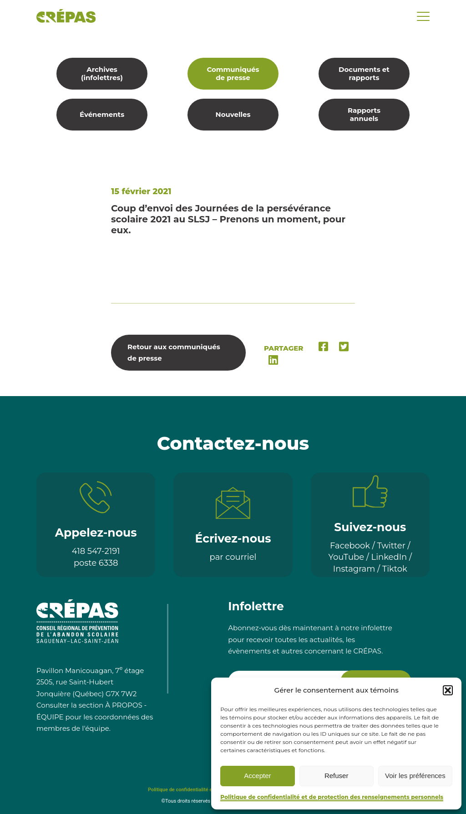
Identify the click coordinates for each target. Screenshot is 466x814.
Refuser (336, 775)
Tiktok (394, 569)
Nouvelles (233, 114)
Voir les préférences (415, 775)
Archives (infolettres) (102, 73)
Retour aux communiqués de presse (173, 352)
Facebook (350, 546)
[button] (447, 690)
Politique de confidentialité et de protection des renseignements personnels (331, 797)
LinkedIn (389, 557)
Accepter (257, 775)
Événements (102, 114)
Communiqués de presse (233, 73)
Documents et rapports (364, 73)
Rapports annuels (364, 114)
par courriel (233, 557)
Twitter (391, 546)
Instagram (354, 569)
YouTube (347, 557)
